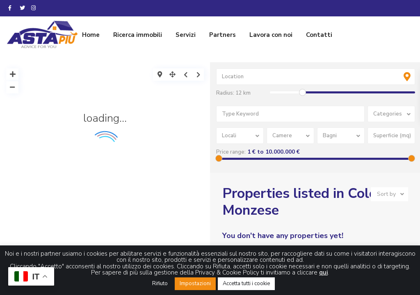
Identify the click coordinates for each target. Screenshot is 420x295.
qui (323, 272)
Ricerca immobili (137, 35)
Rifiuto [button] (160, 283)
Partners (222, 35)
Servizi (186, 35)
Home (91, 35)
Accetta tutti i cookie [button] (246, 283)
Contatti (319, 35)
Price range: (231, 152)
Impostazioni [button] (195, 283)
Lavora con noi (270, 35)
